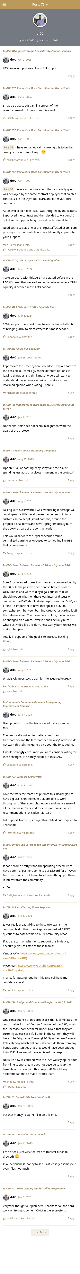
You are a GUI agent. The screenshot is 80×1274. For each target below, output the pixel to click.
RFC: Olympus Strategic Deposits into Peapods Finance (39, 51)
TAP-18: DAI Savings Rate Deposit (26, 1134)
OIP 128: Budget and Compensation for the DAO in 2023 (39, 1002)
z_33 (10, 147)
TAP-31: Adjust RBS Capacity (23, 349)
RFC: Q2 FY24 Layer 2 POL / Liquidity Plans (31, 307)
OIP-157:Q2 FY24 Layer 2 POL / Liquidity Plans (33, 260)
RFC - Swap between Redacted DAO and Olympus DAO (38, 492)
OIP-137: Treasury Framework (24, 776)
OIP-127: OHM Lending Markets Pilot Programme (35, 1188)
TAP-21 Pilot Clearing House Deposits (28, 907)
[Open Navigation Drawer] (4, 4)
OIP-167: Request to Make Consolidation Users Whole (38, 88)
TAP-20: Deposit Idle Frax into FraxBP (28, 1097)
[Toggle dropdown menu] (40, 4)
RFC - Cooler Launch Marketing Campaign (31, 450)
